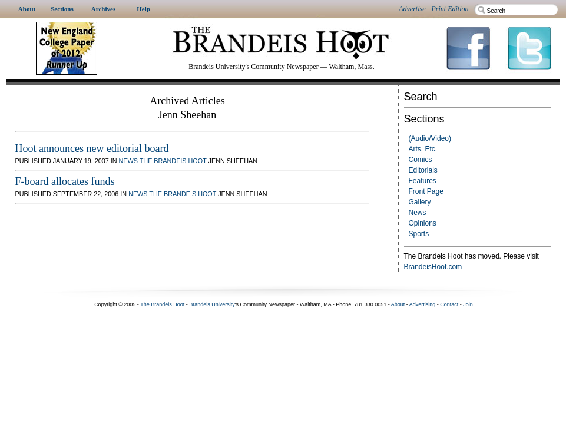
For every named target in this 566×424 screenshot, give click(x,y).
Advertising (422, 304)
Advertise (412, 9)
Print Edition (450, 9)
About (398, 304)
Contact (449, 304)
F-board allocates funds (65, 181)
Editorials (423, 170)
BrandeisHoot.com (433, 267)
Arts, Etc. (423, 149)
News (417, 212)
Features (422, 181)
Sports (419, 234)
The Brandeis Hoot (173, 160)
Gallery (420, 202)
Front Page (426, 191)
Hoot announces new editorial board (92, 148)
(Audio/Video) (430, 138)
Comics (420, 159)
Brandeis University (212, 304)
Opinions (422, 223)
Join (468, 304)
